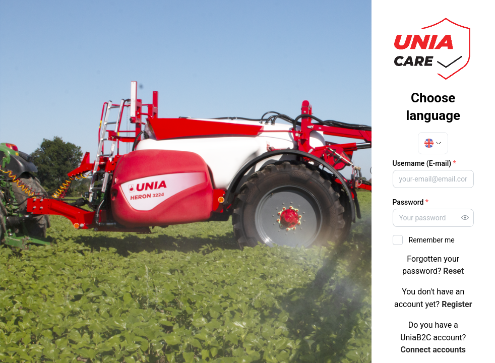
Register (457, 304)
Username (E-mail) (424, 163)
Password (411, 202)
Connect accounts (433, 349)
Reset (453, 271)
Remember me (432, 240)
